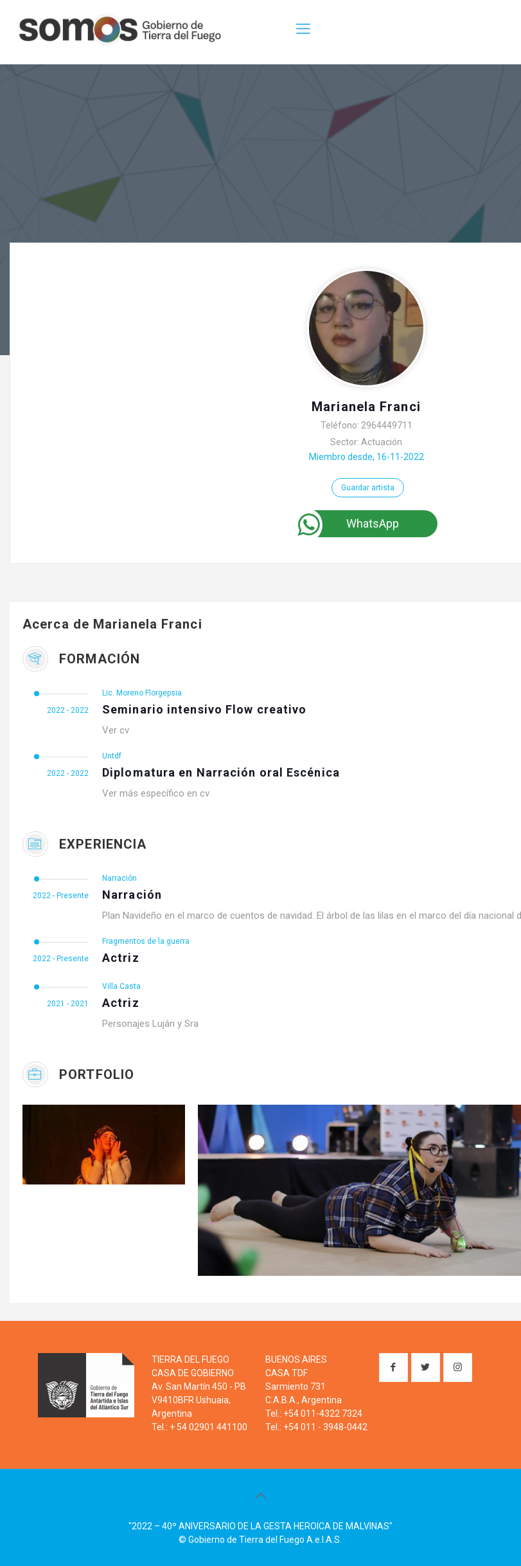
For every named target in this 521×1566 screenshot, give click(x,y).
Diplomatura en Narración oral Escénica (221, 772)
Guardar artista (367, 487)
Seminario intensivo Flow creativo (204, 709)
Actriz (120, 957)
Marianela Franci (366, 406)
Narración (132, 894)
